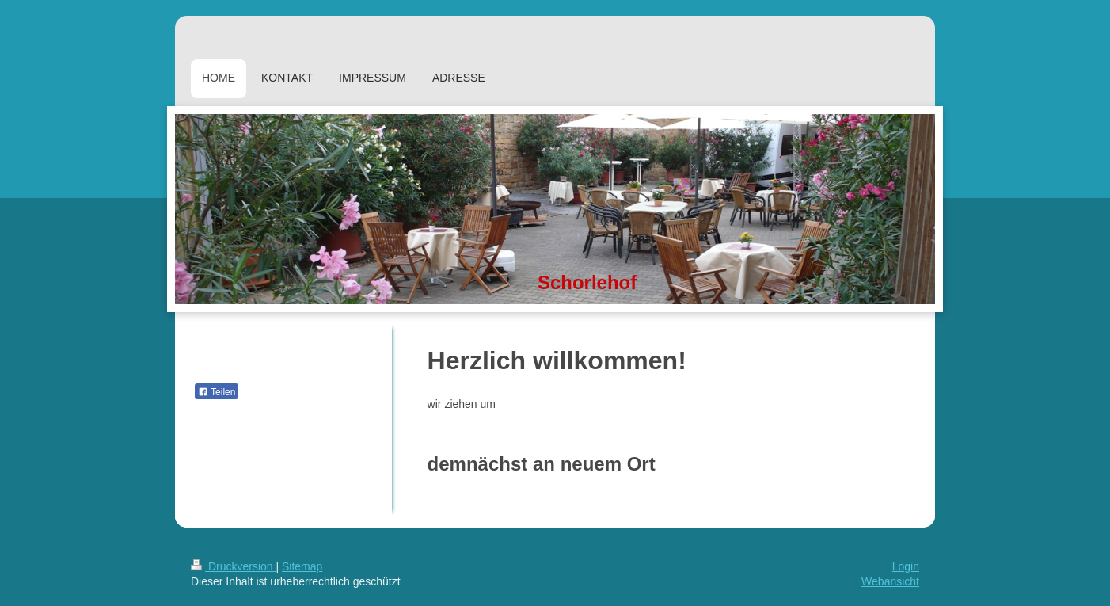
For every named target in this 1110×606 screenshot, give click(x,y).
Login (905, 566)
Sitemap (302, 566)
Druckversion (233, 566)
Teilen (216, 392)
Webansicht (890, 581)
